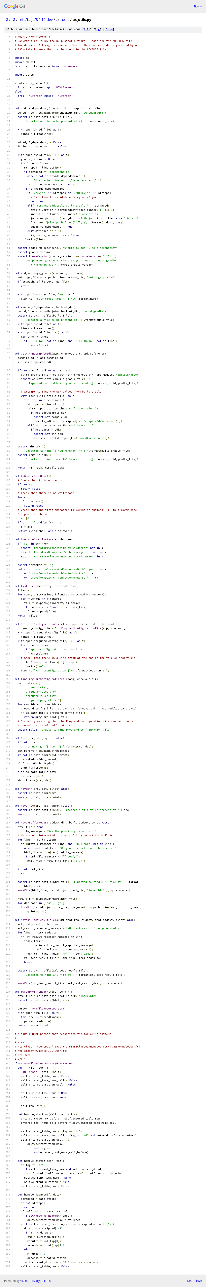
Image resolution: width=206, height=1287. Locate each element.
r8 (6, 19)
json (199, 1280)
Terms (46, 1281)
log (97, 29)
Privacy (35, 1281)
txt (189, 1280)
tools (64, 19)
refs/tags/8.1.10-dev (36, 19)
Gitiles (24, 1281)
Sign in (198, 6)
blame (109, 29)
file (87, 29)
